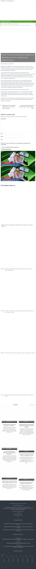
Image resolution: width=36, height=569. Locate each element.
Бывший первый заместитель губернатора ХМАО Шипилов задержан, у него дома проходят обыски (18, 540)
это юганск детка (7, 100)
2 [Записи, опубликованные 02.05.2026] (27, 557)
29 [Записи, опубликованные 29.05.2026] (22, 561)
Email (2, 136)
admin (12, 63)
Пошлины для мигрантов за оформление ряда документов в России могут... (9, 453)
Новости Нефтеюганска (9, 23)
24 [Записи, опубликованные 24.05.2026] (32, 560)
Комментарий (3, 118)
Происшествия (16, 23)
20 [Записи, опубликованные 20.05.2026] (13, 560)
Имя (2, 133)
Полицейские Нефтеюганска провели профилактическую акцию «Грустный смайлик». (26, 425)
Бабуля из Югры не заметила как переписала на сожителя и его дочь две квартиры (18, 523)
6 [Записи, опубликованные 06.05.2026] (13, 558)
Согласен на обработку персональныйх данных (10, 147)
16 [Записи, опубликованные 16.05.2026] (27, 559)
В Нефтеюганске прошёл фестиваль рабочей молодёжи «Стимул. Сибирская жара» (26, 107)
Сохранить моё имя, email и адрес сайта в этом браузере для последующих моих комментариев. (15, 144)
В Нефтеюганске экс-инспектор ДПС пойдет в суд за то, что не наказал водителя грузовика (9, 107)
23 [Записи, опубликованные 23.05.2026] (27, 560)
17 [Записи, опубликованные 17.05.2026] (32, 559)
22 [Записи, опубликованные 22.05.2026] (22, 560)
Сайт (2, 139)
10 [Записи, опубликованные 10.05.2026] (32, 558)
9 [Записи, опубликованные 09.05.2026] (27, 558)
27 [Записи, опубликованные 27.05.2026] (13, 561)
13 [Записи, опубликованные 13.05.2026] (13, 559)
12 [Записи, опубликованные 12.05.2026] (8, 559)
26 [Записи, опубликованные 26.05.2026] (8, 561)
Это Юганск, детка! (5, 21)
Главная (2, 23)
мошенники (25, 99)
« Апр (18, 563)
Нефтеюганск (29, 99)
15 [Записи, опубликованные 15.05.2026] (22, 559)
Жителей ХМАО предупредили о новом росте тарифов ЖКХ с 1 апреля (18, 543)
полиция (2, 100)
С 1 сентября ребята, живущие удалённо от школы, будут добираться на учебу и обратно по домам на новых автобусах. (18, 547)
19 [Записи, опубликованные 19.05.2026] (8, 560)
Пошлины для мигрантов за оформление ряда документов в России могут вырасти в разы (18, 529)
